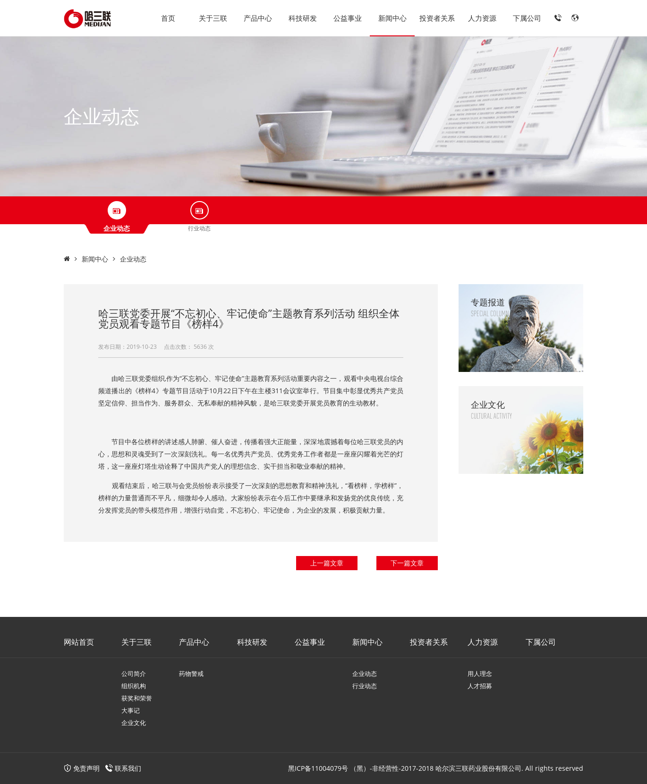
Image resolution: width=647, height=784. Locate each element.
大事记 (130, 710)
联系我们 (128, 768)
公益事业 (347, 18)
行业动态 (364, 686)
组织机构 (133, 686)
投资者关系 (437, 18)
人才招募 (480, 686)
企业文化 (133, 722)
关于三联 (213, 18)
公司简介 (133, 673)
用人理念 (480, 673)
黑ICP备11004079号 (318, 768)
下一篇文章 (407, 562)
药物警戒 (191, 673)
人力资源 (482, 18)
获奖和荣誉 (136, 698)
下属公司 (527, 18)
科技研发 (303, 18)
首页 (168, 18)
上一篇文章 (326, 562)
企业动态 (133, 258)
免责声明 (82, 768)
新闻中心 (392, 18)
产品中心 (258, 18)
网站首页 (79, 642)
